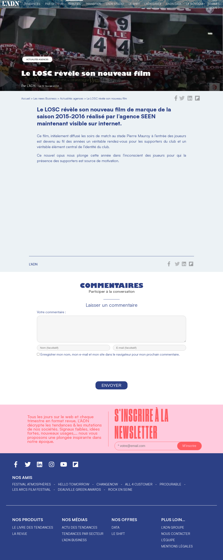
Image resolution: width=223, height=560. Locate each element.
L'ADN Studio (115, 3)
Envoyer (111, 389)
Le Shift (134, 3)
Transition (93, 3)
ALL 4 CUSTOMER (138, 488)
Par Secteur (54, 3)
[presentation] (111, 374)
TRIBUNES (74, 3)
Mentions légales (177, 550)
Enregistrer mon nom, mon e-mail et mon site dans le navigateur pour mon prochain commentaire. (110, 358)
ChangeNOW (107, 488)
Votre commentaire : (51, 312)
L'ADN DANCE (153, 3)
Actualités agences (37, 59)
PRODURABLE (170, 488)
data (115, 531)
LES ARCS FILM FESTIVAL (31, 493)
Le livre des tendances (32, 531)
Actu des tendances (79, 531)
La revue (19, 537)
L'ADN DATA (174, 3)
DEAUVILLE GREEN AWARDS (79, 493)
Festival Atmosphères (31, 488)
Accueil (25, 98)
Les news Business (45, 98)
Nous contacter (175, 537)
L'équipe (168, 544)
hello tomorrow (73, 488)
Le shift (118, 537)
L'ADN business (74, 544)
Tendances (32, 3)
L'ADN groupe (172, 531)
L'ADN (31, 86)
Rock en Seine (120, 493)
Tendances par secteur (82, 537)
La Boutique (195, 3)
